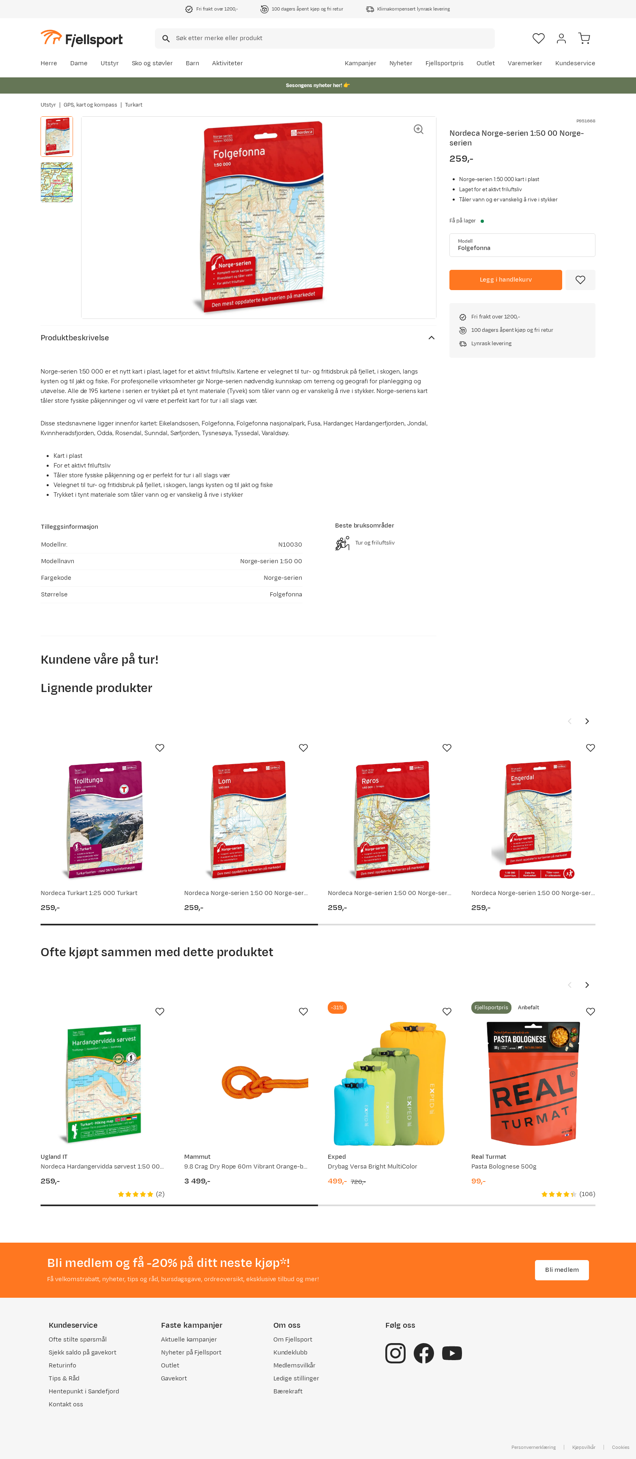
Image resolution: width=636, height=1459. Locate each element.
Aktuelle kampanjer (189, 1339)
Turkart (133, 105)
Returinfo (62, 1365)
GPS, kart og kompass (90, 105)
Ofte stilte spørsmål (78, 1339)
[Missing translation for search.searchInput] (165, 39)
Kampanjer (360, 63)
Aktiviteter (227, 63)
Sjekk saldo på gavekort (82, 1352)
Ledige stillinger (296, 1378)
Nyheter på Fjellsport (191, 1352)
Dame (79, 63)
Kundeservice (575, 63)
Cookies (621, 1447)
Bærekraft (288, 1391)
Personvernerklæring (533, 1447)
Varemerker (525, 63)
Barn (192, 63)
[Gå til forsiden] (81, 38)
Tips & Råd (64, 1378)
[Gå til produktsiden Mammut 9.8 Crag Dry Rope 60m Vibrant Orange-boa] (246, 1084)
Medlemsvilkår (294, 1365)
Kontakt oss (66, 1404)
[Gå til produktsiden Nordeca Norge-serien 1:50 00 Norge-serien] (246, 820)
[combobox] (325, 38)
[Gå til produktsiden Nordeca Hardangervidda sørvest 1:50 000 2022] (103, 1084)
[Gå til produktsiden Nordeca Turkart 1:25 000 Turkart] (103, 820)
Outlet (486, 63)
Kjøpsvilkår (584, 1447)
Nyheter (401, 63)
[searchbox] (334, 38)
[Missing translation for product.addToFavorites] (580, 280)
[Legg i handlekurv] (505, 280)
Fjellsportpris (444, 63)
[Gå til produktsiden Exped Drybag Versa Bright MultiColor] (390, 1084)
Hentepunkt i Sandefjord (84, 1391)
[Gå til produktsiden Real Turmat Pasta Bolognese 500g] (533, 1084)
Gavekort (174, 1378)
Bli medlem (562, 1270)
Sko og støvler (152, 63)
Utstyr (110, 63)
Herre (49, 63)
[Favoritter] (538, 38)
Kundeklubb (290, 1352)
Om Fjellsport (293, 1339)
